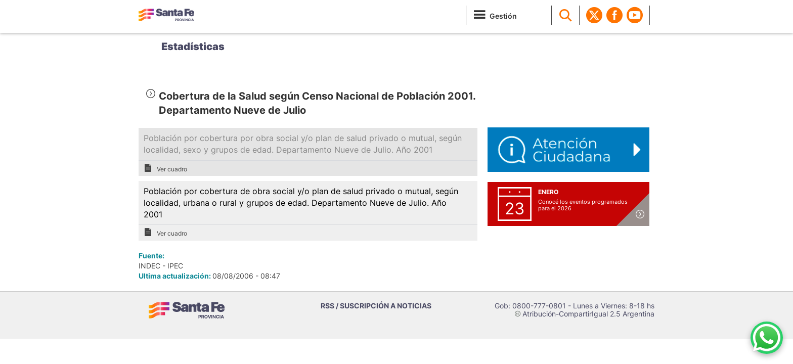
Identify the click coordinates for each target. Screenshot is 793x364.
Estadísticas (193, 46)
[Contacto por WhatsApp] (767, 338)
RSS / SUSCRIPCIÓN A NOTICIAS (376, 305)
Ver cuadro (165, 168)
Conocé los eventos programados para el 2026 (583, 205)
